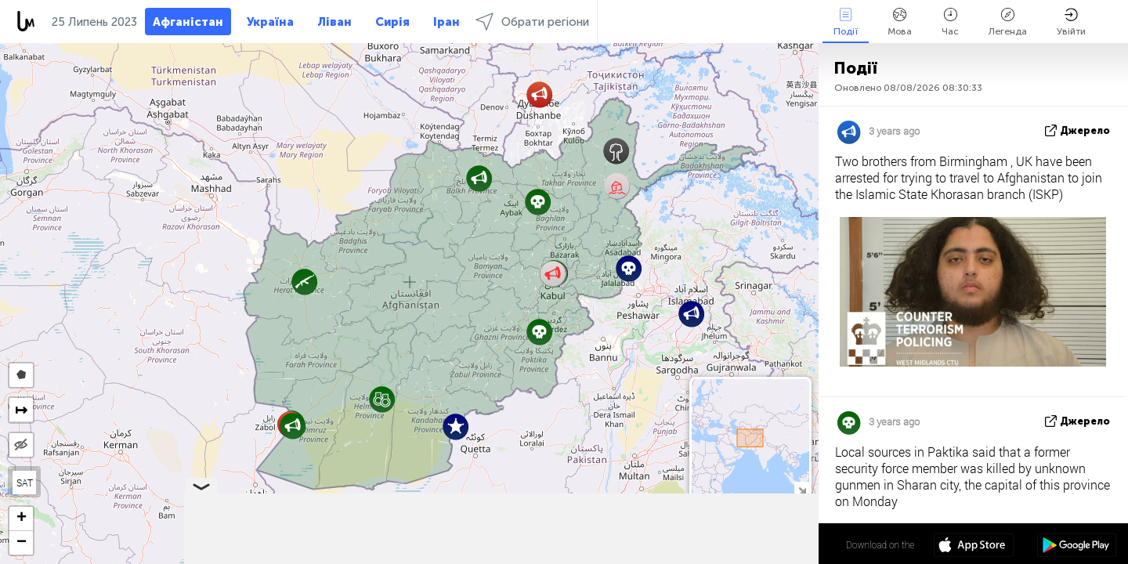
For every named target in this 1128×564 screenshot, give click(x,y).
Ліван (334, 22)
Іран (446, 22)
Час (950, 22)
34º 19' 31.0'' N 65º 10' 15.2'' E (757, 544)
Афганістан (188, 22)
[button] (382, 399)
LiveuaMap (672, 557)
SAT (24, 482)
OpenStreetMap (729, 557)
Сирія (392, 22)
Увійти (1071, 22)
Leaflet (572, 557)
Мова (900, 22)
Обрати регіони (532, 22)
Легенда (1008, 22)
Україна (270, 22)
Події (845, 22)
